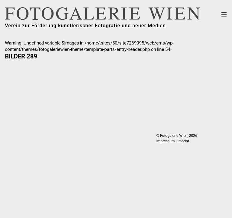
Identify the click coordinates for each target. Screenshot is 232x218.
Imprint (183, 141)
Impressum (165, 141)
